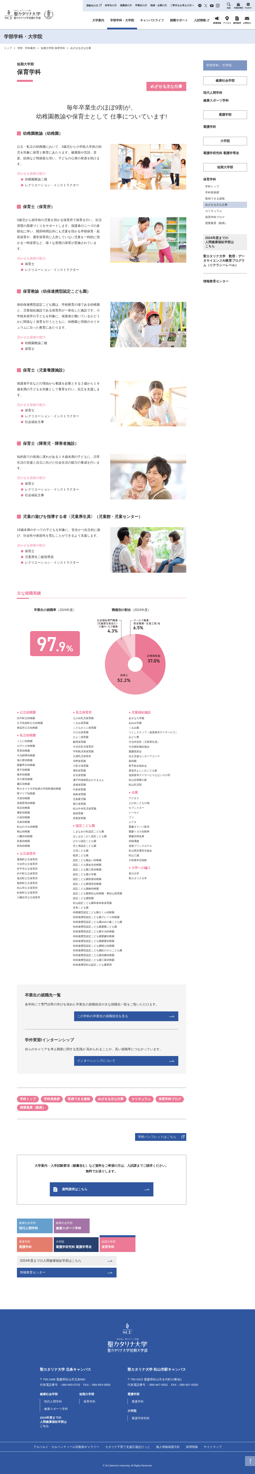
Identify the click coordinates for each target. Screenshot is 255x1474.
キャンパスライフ (152, 20)
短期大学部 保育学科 (53, 48)
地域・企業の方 (158, 5)
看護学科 (35, 1244)
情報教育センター (32, 1272)
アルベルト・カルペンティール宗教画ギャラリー (66, 1447)
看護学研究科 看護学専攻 (76, 1244)
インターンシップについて (133, 1060)
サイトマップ (213, 1447)
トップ (8, 48)
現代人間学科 (35, 1225)
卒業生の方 (141, 5)
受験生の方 (92, 5)
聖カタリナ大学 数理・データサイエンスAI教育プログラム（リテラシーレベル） (224, 263)
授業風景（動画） (32, 1107)
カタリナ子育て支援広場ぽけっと (127, 1447)
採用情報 (192, 1447)
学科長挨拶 (52, 1099)
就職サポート (179, 20)
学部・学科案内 (26, 48)
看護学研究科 (141, 1418)
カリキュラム (141, 1099)
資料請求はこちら (92, 1189)
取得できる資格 (79, 1099)
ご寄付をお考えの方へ (182, 5)
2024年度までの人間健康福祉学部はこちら (50, 1260)
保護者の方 (126, 5)
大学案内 (98, 20)
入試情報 (200, 20)
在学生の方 (111, 5)
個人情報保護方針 (168, 1447)
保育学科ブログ (170, 1099)
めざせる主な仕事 (80, 48)
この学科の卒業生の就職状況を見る (139, 1016)
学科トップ (28, 1099)
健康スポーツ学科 (72, 1225)
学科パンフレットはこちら (157, 1136)
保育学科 (117, 1244)
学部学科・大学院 (122, 20)
